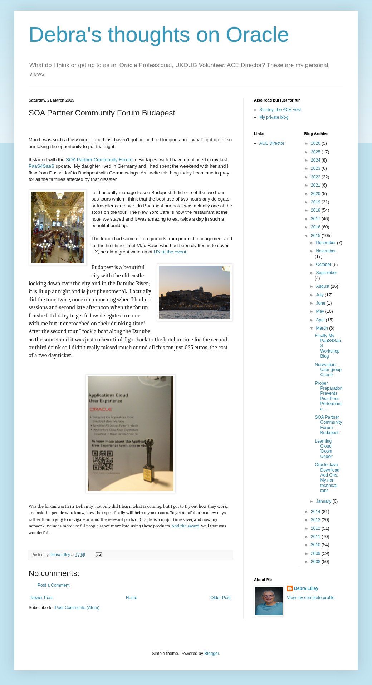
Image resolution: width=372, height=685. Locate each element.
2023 (316, 168)
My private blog (273, 117)
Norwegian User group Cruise (328, 370)
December (326, 242)
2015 (316, 235)
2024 (316, 160)
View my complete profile (310, 597)
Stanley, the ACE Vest (280, 109)
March (322, 328)
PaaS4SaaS (41, 166)
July (320, 294)
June (321, 303)
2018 (316, 210)
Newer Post (41, 597)
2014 (316, 511)
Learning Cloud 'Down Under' (324, 449)
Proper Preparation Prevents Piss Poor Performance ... (328, 396)
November (326, 250)
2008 (316, 561)
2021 (316, 185)
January (324, 501)
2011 (316, 536)
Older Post (220, 597)
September (326, 272)
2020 (316, 193)
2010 (316, 544)
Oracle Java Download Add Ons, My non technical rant (327, 477)
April (321, 319)
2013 (316, 519)
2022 (316, 176)
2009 (316, 553)
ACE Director (271, 143)
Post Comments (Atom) (77, 607)
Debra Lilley (306, 588)
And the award (186, 525)
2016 (316, 227)
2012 (316, 528)
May (320, 311)
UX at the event (170, 252)
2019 (316, 201)
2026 (316, 143)
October (324, 264)
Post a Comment (53, 585)
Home (131, 597)
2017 (316, 218)
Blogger (211, 653)
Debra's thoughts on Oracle (159, 34)
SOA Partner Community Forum (98, 159)
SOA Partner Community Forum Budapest (328, 425)
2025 (316, 151)
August (323, 286)
